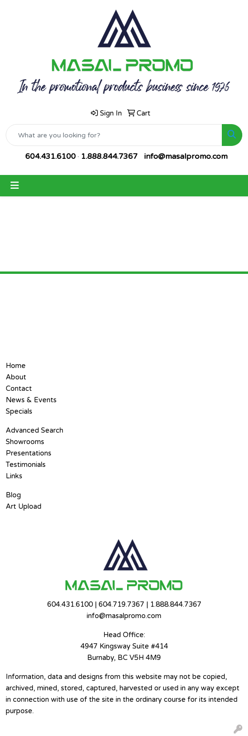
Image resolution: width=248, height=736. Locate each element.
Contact (19, 389)
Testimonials (26, 465)
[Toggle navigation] (15, 186)
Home (16, 366)
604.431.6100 (50, 156)
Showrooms (25, 442)
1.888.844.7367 (109, 156)
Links (14, 476)
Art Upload (23, 507)
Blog (13, 495)
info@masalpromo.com (186, 156)
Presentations (28, 453)
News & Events (31, 400)
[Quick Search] (114, 135)
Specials (19, 411)
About (16, 377)
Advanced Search (34, 430)
